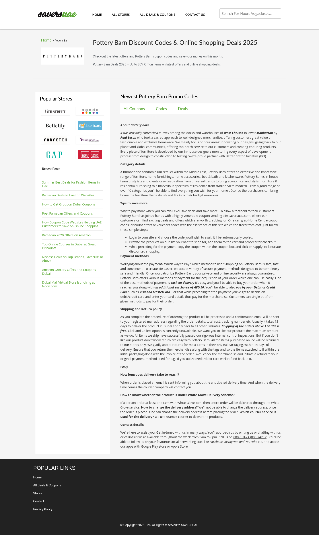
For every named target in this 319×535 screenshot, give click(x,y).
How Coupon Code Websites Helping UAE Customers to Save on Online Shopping (72, 224)
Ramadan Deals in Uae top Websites (68, 195)
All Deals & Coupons (157, 14)
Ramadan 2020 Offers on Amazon (66, 235)
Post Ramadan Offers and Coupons (67, 213)
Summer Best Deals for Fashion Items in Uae (71, 184)
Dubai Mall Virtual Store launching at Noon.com (68, 284)
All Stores (121, 14)
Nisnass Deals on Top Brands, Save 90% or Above (72, 259)
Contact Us (195, 14)
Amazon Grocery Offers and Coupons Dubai (69, 272)
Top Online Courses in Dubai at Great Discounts (69, 246)
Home (97, 14)
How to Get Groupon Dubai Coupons (68, 204)
